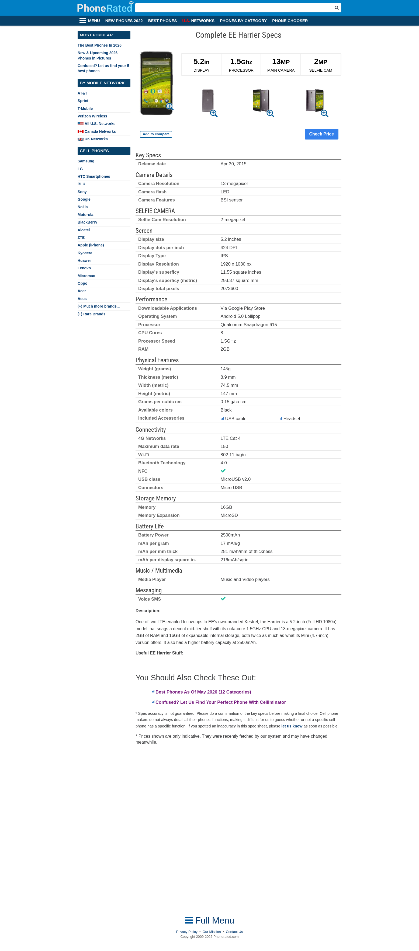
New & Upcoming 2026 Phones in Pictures (97, 55)
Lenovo (84, 268)
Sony (82, 192)
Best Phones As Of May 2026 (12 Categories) (203, 692)
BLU (81, 184)
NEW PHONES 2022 (124, 21)
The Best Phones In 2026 (100, 45)
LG (80, 169)
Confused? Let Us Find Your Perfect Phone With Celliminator (220, 702)
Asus (82, 299)
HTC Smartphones (94, 176)
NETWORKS (198, 21)
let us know (291, 726)
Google (84, 199)
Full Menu (209, 920)
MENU (94, 21)
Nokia (83, 207)
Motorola (85, 215)
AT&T (82, 93)
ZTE (81, 237)
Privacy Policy (187, 932)
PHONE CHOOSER (290, 21)
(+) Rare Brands (91, 314)
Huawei (84, 260)
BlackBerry (87, 222)
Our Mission (212, 932)
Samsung (86, 161)
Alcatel (84, 230)
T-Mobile (85, 108)
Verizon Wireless (92, 116)
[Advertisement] (178, 830)
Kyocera (85, 253)
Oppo (82, 283)
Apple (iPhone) (91, 245)
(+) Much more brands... (99, 306)
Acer (82, 291)
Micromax (86, 276)
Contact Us (234, 932)
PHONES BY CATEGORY (243, 21)
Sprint (83, 101)
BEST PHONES (162, 21)
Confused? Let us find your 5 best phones (103, 68)
